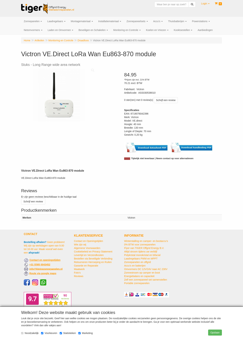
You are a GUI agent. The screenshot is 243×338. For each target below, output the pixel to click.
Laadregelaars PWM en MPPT (141, 258)
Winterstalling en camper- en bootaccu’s (146, 241)
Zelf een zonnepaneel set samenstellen (145, 279)
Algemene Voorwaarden (87, 248)
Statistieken (68, 333)
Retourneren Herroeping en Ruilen (93, 262)
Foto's (77, 272)
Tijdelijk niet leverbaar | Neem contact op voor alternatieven (162, 158)
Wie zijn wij (80, 244)
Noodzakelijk (30, 333)
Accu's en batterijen (135, 265)
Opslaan (215, 332)
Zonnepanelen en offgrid (137, 262)
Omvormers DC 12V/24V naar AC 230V (145, 269)
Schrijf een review (166, 100)
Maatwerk (79, 269)
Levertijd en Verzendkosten (89, 255)
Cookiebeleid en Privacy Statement (93, 251)
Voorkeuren (49, 333)
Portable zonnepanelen (136, 283)
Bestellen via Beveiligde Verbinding (93, 258)
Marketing (85, 333)
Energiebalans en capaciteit (139, 276)
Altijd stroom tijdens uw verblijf (140, 251)
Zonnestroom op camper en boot (142, 272)
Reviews (78, 276)
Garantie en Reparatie (86, 265)
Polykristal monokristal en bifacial (142, 255)
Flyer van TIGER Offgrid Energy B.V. (144, 248)
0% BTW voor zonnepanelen (139, 244)
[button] (205, 3)
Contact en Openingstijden (88, 241)
